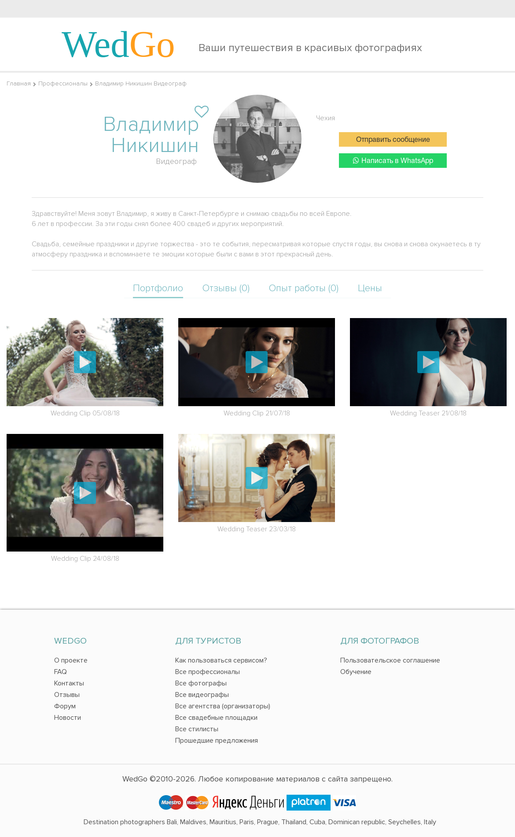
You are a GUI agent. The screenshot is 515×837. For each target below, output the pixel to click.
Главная (19, 83)
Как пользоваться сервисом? (221, 660)
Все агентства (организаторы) (222, 706)
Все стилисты (196, 729)
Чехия (325, 118)
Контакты (69, 683)
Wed (118, 44)
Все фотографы (201, 683)
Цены (370, 288)
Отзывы (67, 694)
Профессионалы (63, 83)
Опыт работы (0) (303, 288)
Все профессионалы (207, 671)
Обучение (356, 671)
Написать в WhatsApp (393, 160)
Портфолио (158, 288)
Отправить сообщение (393, 140)
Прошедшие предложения (216, 740)
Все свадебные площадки (216, 717)
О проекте (71, 660)
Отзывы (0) (226, 288)
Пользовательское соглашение (390, 660)
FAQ (60, 671)
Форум (65, 706)
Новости (67, 717)
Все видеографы (202, 694)
